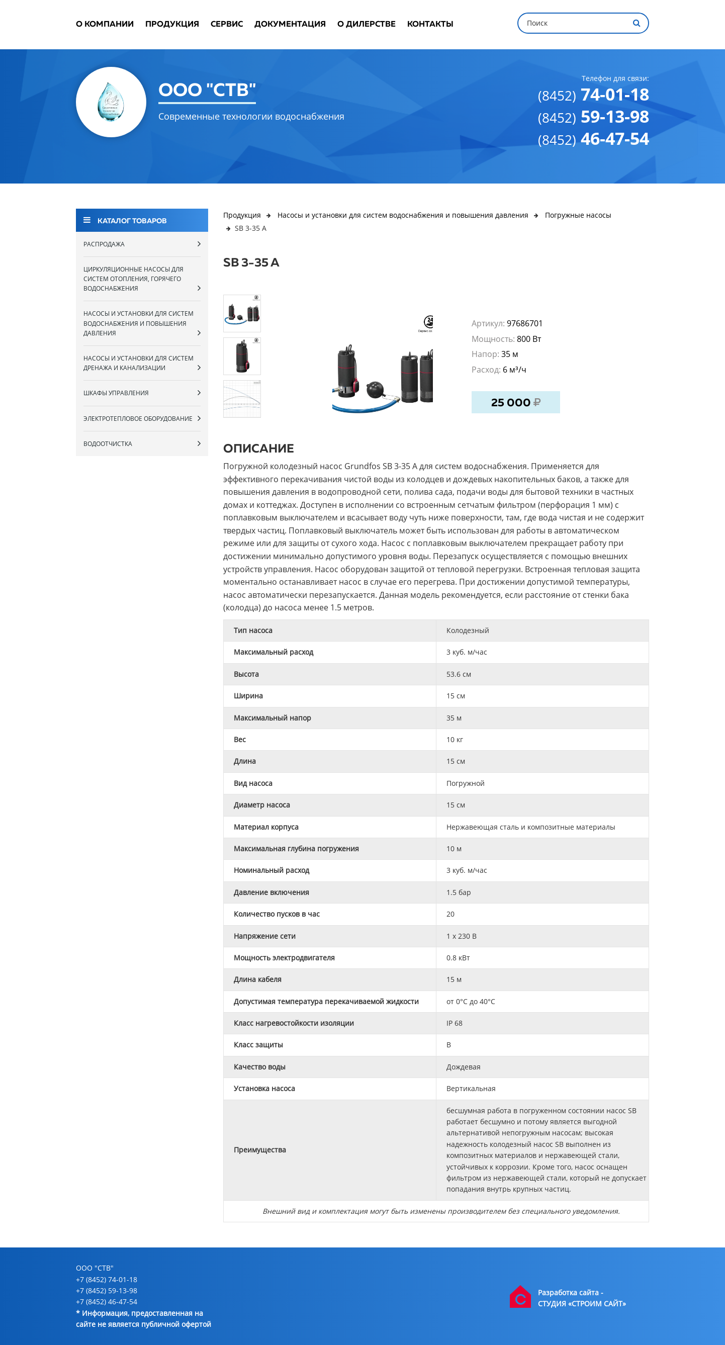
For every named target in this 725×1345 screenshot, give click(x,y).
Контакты (430, 25)
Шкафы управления (142, 392)
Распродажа (142, 243)
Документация (290, 25)
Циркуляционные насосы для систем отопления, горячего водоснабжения (142, 279)
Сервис (227, 25)
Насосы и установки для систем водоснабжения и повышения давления (142, 323)
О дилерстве (366, 25)
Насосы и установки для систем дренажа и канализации (142, 363)
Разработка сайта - (570, 1292)
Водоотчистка (142, 443)
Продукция (172, 25)
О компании (105, 25)
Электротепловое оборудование (142, 418)
